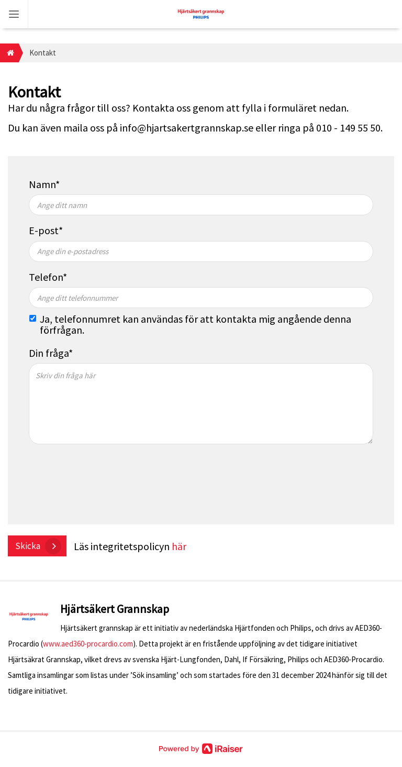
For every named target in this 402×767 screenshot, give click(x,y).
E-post (44, 230)
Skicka (27, 546)
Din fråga (49, 352)
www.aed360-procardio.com (88, 644)
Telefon (46, 276)
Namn (42, 184)
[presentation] (108, 483)
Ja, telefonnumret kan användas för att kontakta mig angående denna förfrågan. (195, 324)
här (179, 546)
